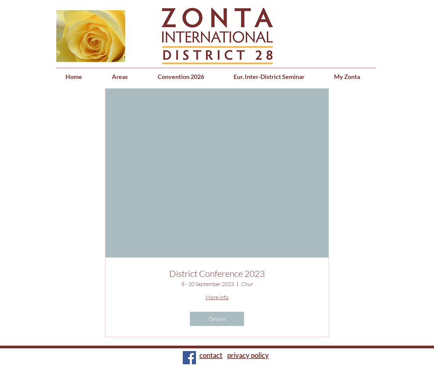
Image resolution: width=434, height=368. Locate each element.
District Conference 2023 (217, 273)
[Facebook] (189, 357)
